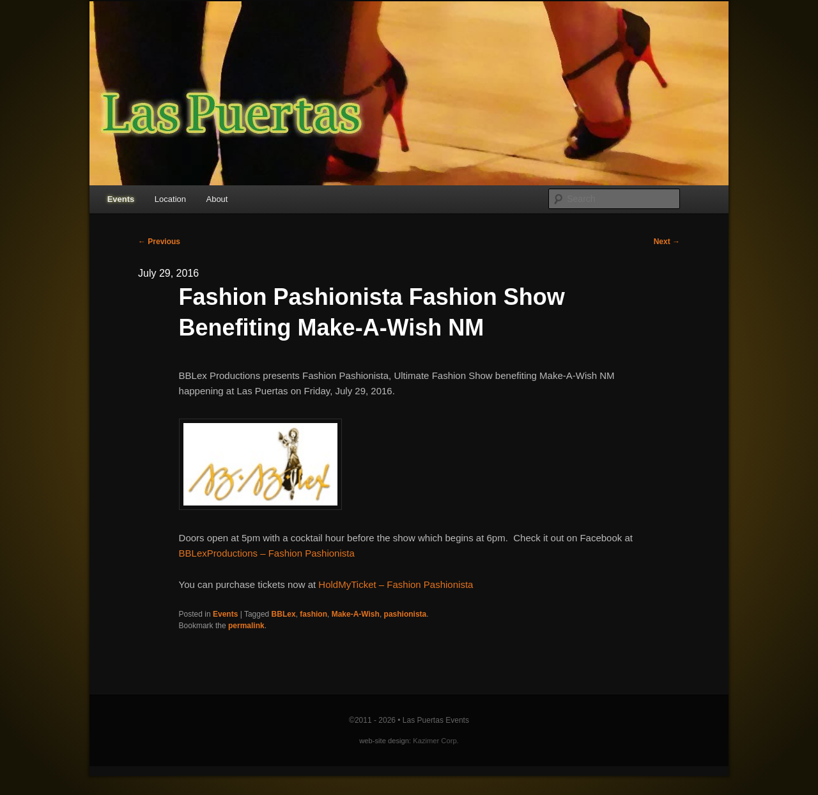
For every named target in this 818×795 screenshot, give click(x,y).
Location (170, 199)
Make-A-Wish (356, 614)
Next (667, 241)
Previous (159, 241)
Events (121, 199)
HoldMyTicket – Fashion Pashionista (395, 584)
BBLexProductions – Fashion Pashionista (267, 553)
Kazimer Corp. (436, 741)
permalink (246, 625)
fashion (313, 614)
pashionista (405, 614)
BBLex (284, 614)
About (217, 199)
